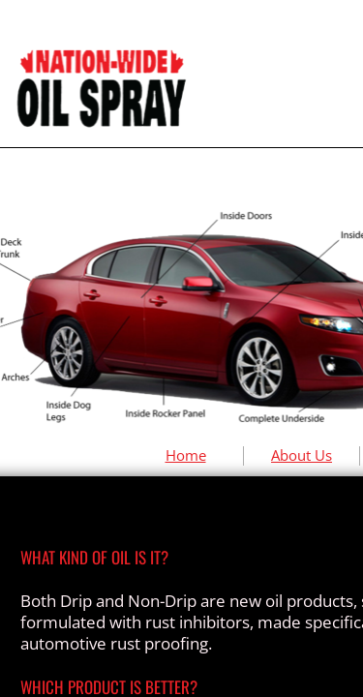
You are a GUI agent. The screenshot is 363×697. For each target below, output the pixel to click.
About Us (301, 455)
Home (186, 455)
